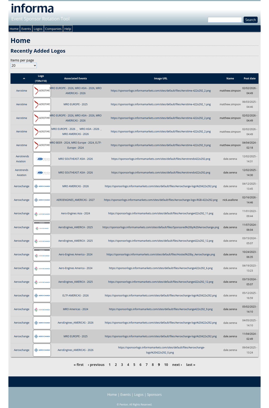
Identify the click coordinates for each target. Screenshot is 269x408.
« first (79, 364)
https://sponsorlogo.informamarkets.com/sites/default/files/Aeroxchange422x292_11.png (160, 213)
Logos (38, 29)
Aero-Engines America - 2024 (75, 254)
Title (22, 78)
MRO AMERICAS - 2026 (75, 134)
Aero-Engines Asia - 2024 (75, 213)
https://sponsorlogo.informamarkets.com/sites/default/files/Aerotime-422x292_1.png (161, 104)
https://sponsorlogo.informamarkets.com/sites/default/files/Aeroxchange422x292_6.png (160, 268)
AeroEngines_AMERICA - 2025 (75, 227)
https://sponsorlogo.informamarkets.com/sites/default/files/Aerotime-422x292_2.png (161, 90)
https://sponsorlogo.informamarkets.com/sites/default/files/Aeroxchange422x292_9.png (160, 309)
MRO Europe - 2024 (82, 142)
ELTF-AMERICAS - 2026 (75, 295)
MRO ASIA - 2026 (84, 88)
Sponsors (154, 394)
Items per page (22, 60)
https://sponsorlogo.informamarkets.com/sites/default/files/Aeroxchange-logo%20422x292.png (161, 186)
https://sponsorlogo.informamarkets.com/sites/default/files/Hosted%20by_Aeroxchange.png (161, 254)
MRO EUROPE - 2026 (62, 88)
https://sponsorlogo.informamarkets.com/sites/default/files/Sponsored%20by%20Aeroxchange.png (161, 227)
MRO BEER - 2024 (60, 142)
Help (67, 29)
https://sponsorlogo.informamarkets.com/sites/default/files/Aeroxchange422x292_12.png (160, 241)
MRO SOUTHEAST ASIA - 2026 (75, 159)
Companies (53, 29)
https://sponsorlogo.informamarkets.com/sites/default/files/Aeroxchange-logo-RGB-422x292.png (161, 200)
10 (166, 364)
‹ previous (96, 364)
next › (177, 364)
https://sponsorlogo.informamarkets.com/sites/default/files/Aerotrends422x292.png (160, 159)
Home (14, 29)
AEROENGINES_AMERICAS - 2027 (76, 200)
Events (26, 29)
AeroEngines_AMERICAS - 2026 (75, 323)
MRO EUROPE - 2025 (75, 104)
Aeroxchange (21, 186)
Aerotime (21, 90)
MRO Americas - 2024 (75, 309)
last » (190, 364)
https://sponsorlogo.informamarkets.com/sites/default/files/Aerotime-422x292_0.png (161, 145)
